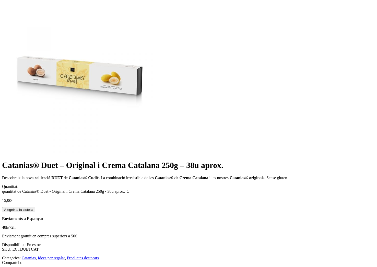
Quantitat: (10, 186)
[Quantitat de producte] (148, 191)
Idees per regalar (51, 258)
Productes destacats (83, 258)
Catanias (29, 258)
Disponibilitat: (14, 244)
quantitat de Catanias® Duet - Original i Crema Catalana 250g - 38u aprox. (63, 191)
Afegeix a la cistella (18, 210)
